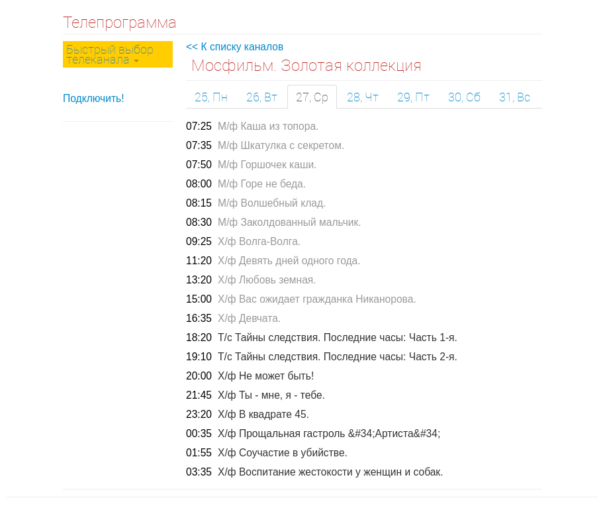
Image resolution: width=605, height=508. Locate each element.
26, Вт (261, 97)
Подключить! (93, 98)
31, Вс (514, 97)
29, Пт (413, 97)
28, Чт (363, 97)
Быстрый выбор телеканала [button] (110, 54)
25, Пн (211, 97)
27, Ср (312, 97)
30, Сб (464, 97)
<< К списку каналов (234, 46)
